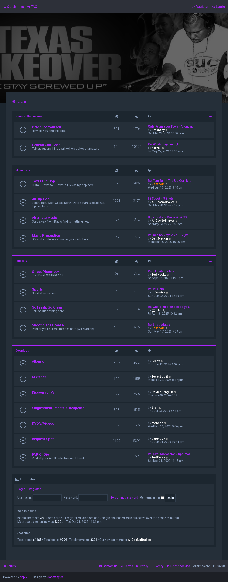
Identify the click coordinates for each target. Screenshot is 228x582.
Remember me (152, 497)
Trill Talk (21, 261)
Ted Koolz (159, 274)
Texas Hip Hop (43, 181)
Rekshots (158, 184)
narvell (156, 147)
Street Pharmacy (45, 271)
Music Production (46, 235)
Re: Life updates (159, 324)
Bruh (155, 407)
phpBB (24, 577)
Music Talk (22, 170)
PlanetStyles (55, 577)
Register (35, 489)
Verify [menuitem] (159, 566)
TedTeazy (158, 457)
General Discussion (29, 116)
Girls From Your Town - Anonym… (171, 126)
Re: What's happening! (163, 144)
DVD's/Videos (43, 423)
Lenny (156, 361)
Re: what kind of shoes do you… (169, 307)
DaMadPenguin (162, 392)
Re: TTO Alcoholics (161, 271)
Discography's (43, 392)
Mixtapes (39, 377)
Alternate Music (44, 218)
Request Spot (43, 439)
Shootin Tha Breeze (48, 325)
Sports (37, 289)
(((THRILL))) (160, 310)
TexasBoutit (160, 376)
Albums (38, 361)
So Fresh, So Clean (47, 307)
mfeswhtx (158, 292)
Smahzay (158, 130)
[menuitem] (32, 7)
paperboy (158, 438)
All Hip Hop (41, 199)
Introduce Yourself (46, 127)
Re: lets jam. (156, 289)
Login (21, 489)
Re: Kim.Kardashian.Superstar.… (170, 454)
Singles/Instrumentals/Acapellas (58, 408)
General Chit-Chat (46, 145)
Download (22, 350)
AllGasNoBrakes (163, 202)
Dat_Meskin (160, 238)
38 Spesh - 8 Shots (161, 198)
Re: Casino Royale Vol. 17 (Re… (169, 235)
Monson (157, 423)
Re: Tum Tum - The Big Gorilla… (169, 180)
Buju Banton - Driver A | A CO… (168, 217)
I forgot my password (124, 497)
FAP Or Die (40, 454)
